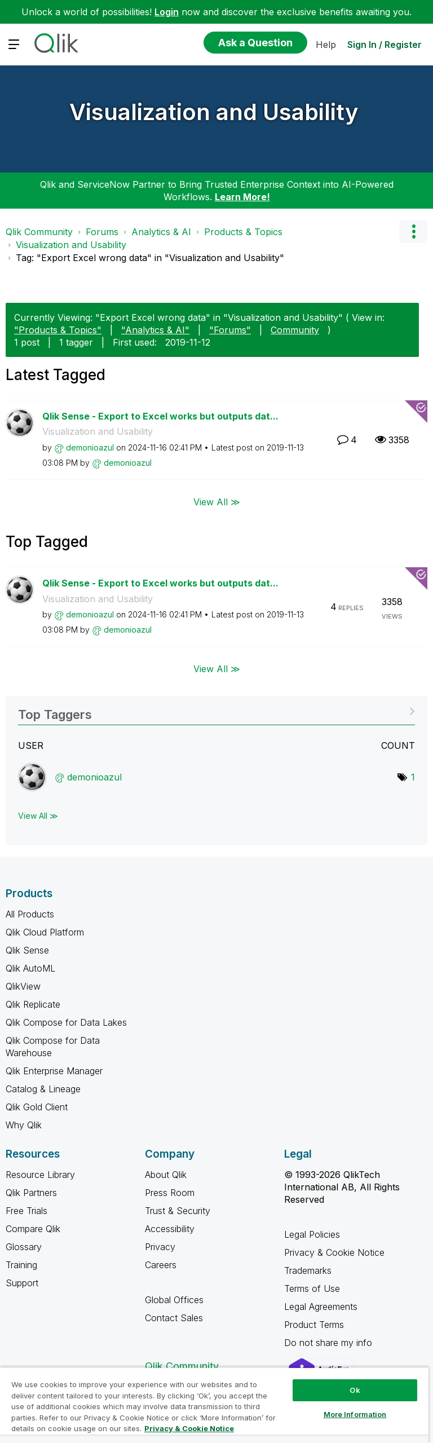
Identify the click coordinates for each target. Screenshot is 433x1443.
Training (21, 1264)
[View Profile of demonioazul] (90, 447)
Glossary (24, 1246)
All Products (30, 914)
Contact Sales (174, 1317)
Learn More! (242, 196)
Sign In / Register (384, 44)
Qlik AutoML (30, 968)
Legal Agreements (320, 1306)
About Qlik (166, 1174)
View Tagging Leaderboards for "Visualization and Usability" (216, 710)
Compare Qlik (33, 1228)
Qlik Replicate (33, 1004)
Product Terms (314, 1324)
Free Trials (26, 1210)
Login (166, 11)
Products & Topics (243, 231)
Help (326, 44)
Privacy (160, 1246)
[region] (214, 1405)
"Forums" (230, 330)
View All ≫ (216, 502)
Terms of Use (312, 1288)
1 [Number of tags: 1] (413, 777)
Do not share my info (329, 1342)
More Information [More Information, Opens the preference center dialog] (355, 1414)
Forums (102, 231)
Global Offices (174, 1299)
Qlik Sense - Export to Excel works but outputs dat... (160, 416)
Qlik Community (39, 231)
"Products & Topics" (57, 330)
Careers (160, 1264)
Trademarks (308, 1270)
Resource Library (40, 1174)
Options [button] (413, 231)
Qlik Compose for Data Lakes (66, 1022)
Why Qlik (24, 1125)
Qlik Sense (27, 950)
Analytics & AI (161, 231)
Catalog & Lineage (43, 1089)
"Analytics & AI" (155, 330)
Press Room (170, 1192)
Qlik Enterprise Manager (54, 1070)
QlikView (23, 986)
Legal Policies (312, 1234)
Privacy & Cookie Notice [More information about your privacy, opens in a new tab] (189, 1428)
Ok (355, 1390)
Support (22, 1282)
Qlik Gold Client (37, 1107)
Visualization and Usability (214, 112)
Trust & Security (177, 1210)
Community (295, 330)
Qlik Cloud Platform (45, 932)
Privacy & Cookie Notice (334, 1252)
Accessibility (170, 1228)
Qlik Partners (31, 1192)
